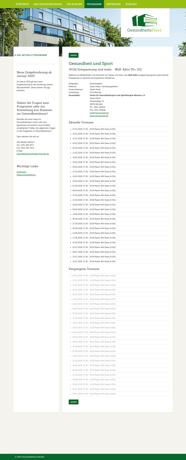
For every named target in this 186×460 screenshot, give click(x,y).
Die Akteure (74, 4)
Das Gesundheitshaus (48, 4)
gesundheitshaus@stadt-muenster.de (33, 154)
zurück (74, 55)
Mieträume (113, 4)
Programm (94, 4)
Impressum (21, 172)
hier (48, 87)
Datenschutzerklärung (26, 175)
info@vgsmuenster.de (99, 113)
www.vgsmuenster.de (99, 116)
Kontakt (131, 4)
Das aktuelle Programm (32, 55)
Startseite (22, 4)
